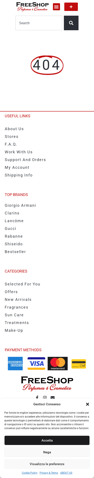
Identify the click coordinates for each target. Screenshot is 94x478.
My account (17, 167)
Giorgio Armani (20, 205)
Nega (47, 452)
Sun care (14, 315)
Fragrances (16, 307)
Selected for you (22, 284)
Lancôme (14, 221)
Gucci (10, 228)
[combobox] (38, 23)
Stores (11, 136)
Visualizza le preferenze (47, 464)
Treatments (17, 322)
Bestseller (15, 251)
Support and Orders (25, 159)
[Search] (71, 23)
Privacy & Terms (49, 472)
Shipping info (19, 175)
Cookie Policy (29, 472)
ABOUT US (66, 472)
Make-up (14, 330)
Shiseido (14, 244)
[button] (87, 404)
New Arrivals (18, 299)
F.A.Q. (11, 144)
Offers (11, 292)
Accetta (47, 440)
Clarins (12, 213)
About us (14, 129)
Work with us (19, 152)
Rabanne (14, 236)
